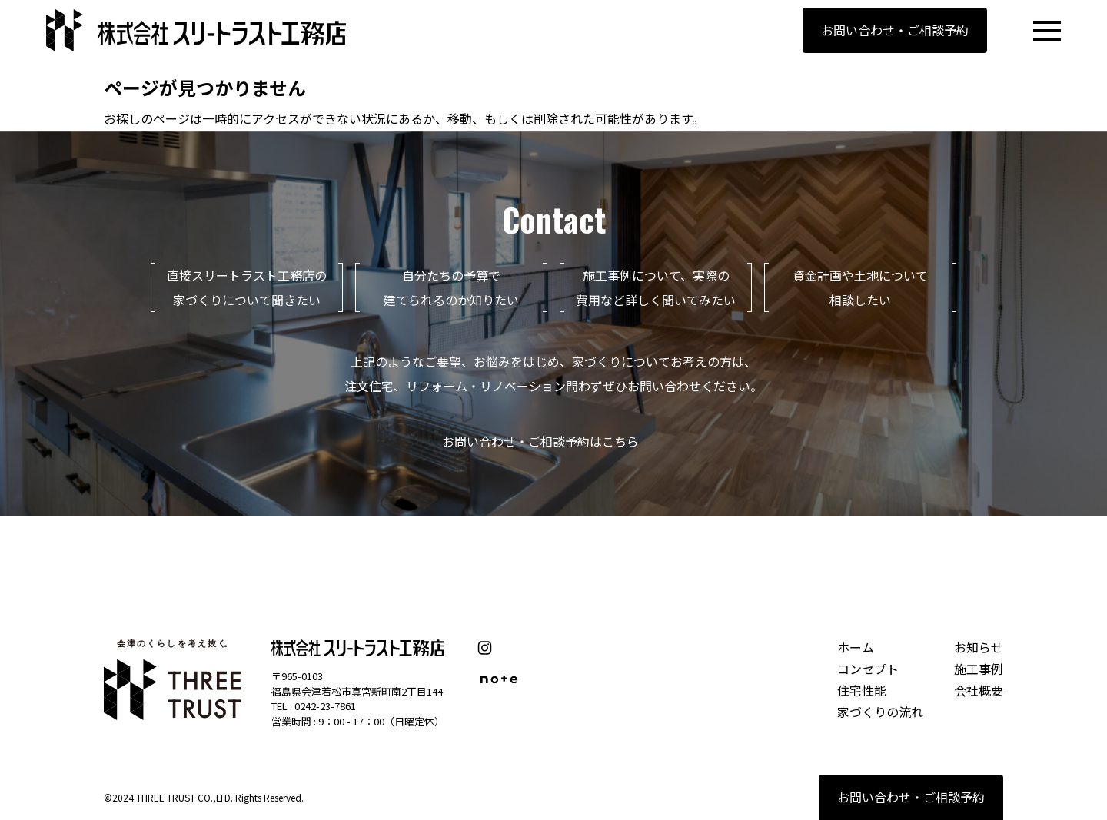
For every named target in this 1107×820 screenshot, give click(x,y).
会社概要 (978, 690)
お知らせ (978, 647)
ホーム (855, 647)
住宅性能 (861, 690)
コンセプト (868, 668)
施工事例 (978, 668)
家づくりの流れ (880, 711)
